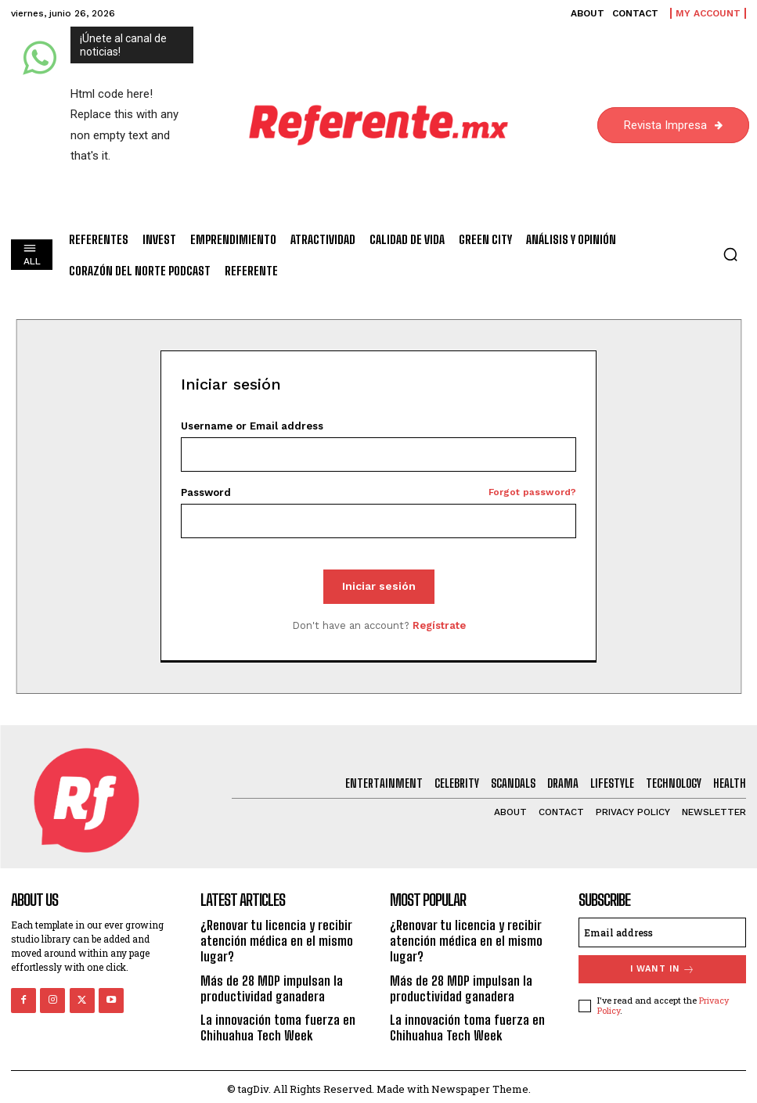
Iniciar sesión (379, 586)
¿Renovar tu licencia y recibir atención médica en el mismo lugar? (272, 940)
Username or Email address (252, 426)
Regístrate (439, 625)
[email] (662, 932)
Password (378, 492)
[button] (730, 254)
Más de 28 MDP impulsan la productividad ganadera (267, 986)
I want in (662, 969)
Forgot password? (532, 492)
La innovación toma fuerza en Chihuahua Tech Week (274, 1023)
